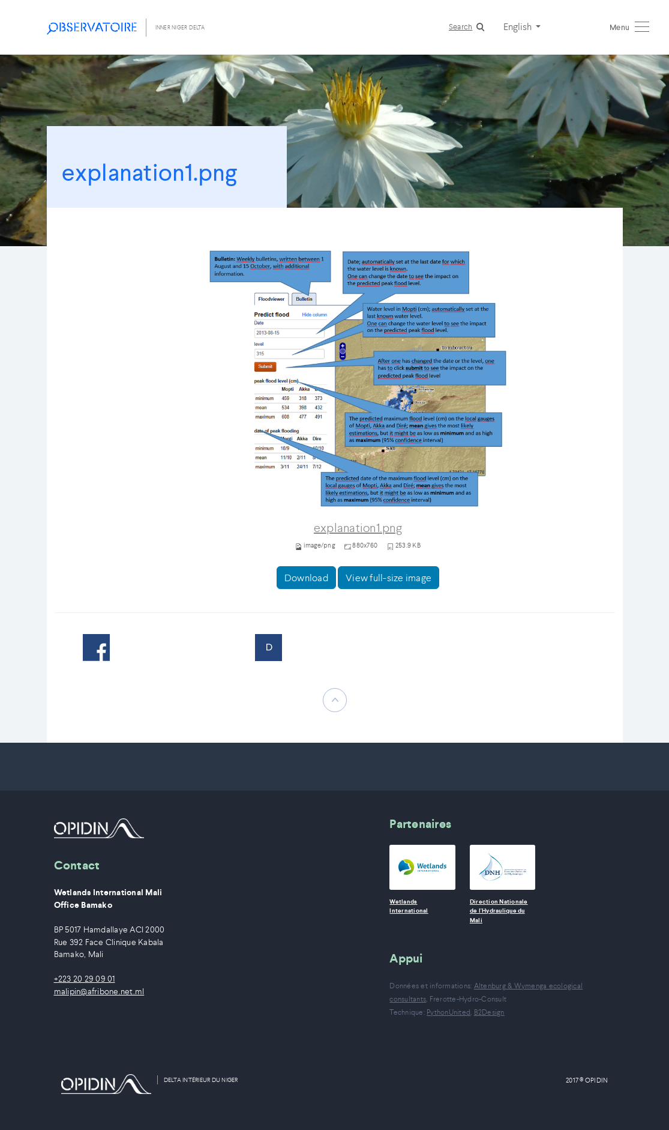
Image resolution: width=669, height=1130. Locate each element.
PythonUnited (448, 1012)
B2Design (489, 1012)
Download (306, 578)
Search (461, 27)
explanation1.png (358, 528)
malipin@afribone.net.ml (99, 991)
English (518, 26)
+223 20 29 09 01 (84, 979)
